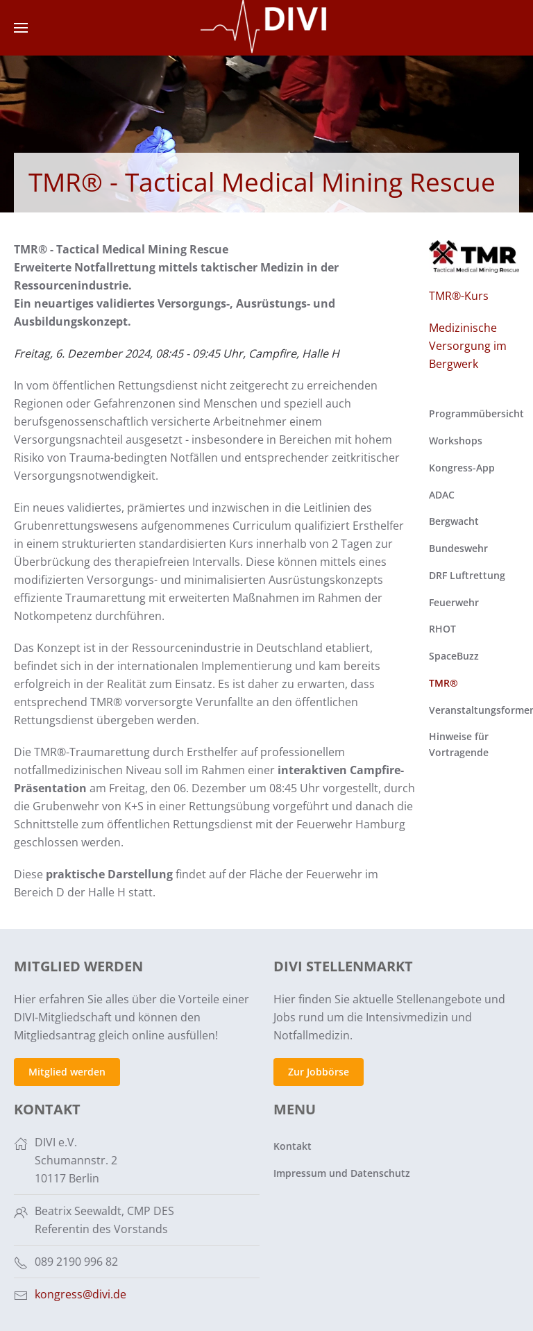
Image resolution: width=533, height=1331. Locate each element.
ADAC (442, 494)
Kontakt (291, 1146)
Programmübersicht (474, 413)
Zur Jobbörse (317, 1071)
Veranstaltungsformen (474, 710)
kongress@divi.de (79, 1294)
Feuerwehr (454, 602)
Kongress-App (462, 467)
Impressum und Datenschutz (340, 1173)
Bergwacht (454, 521)
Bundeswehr (458, 548)
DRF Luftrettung (467, 575)
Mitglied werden (65, 1071)
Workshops (455, 440)
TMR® (443, 682)
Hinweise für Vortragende (459, 744)
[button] (21, 28)
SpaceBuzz (454, 655)
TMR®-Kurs (459, 295)
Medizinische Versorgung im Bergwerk (468, 345)
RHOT (442, 628)
